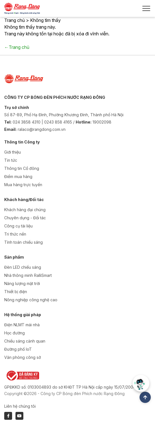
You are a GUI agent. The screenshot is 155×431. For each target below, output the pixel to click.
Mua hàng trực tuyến (23, 184)
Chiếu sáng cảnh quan (24, 341)
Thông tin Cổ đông (21, 168)
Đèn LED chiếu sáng (22, 267)
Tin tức (10, 160)
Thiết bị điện (15, 291)
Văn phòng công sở (22, 357)
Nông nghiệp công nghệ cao (30, 299)
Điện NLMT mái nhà (22, 324)
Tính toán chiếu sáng (23, 242)
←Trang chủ (16, 47)
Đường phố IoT (18, 349)
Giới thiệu (12, 152)
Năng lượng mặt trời (22, 283)
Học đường (14, 332)
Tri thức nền (15, 234)
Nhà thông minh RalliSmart (28, 275)
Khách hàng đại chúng (25, 209)
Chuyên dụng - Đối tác (25, 217)
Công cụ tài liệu (18, 226)
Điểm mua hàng (18, 176)
